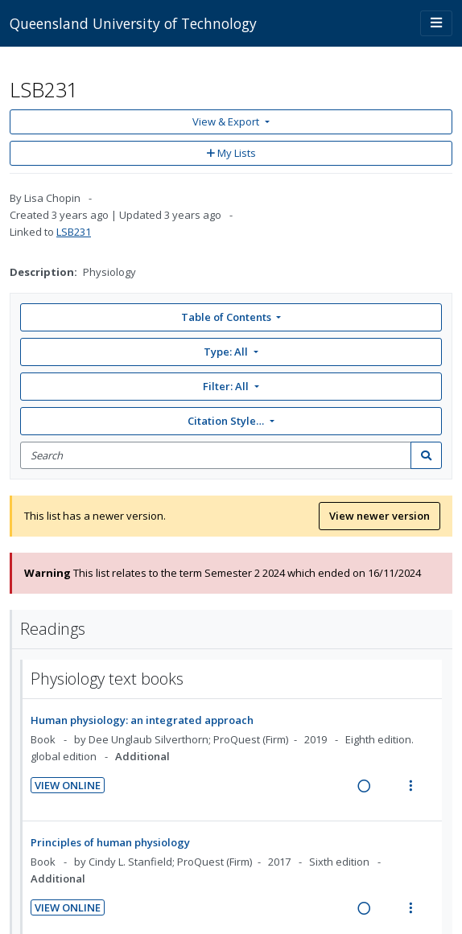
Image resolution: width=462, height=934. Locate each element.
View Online (68, 785)
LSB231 (73, 231)
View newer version (379, 515)
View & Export (227, 121)
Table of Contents (227, 317)
